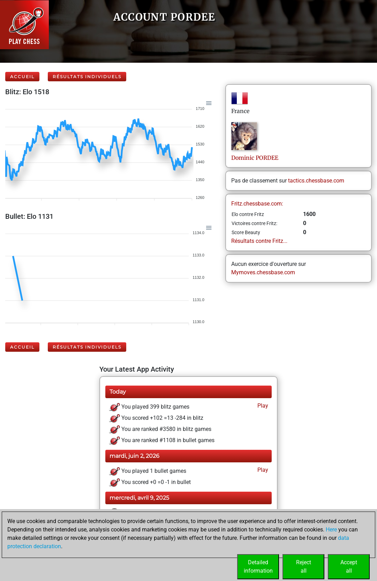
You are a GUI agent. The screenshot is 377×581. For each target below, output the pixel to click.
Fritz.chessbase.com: (257, 203)
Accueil (22, 76)
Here (331, 529)
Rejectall (303, 566)
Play (262, 405)
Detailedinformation (258, 566)
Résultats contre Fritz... (259, 241)
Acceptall (348, 566)
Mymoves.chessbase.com (263, 272)
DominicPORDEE (254, 157)
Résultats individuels (87, 76)
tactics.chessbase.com (316, 180)
